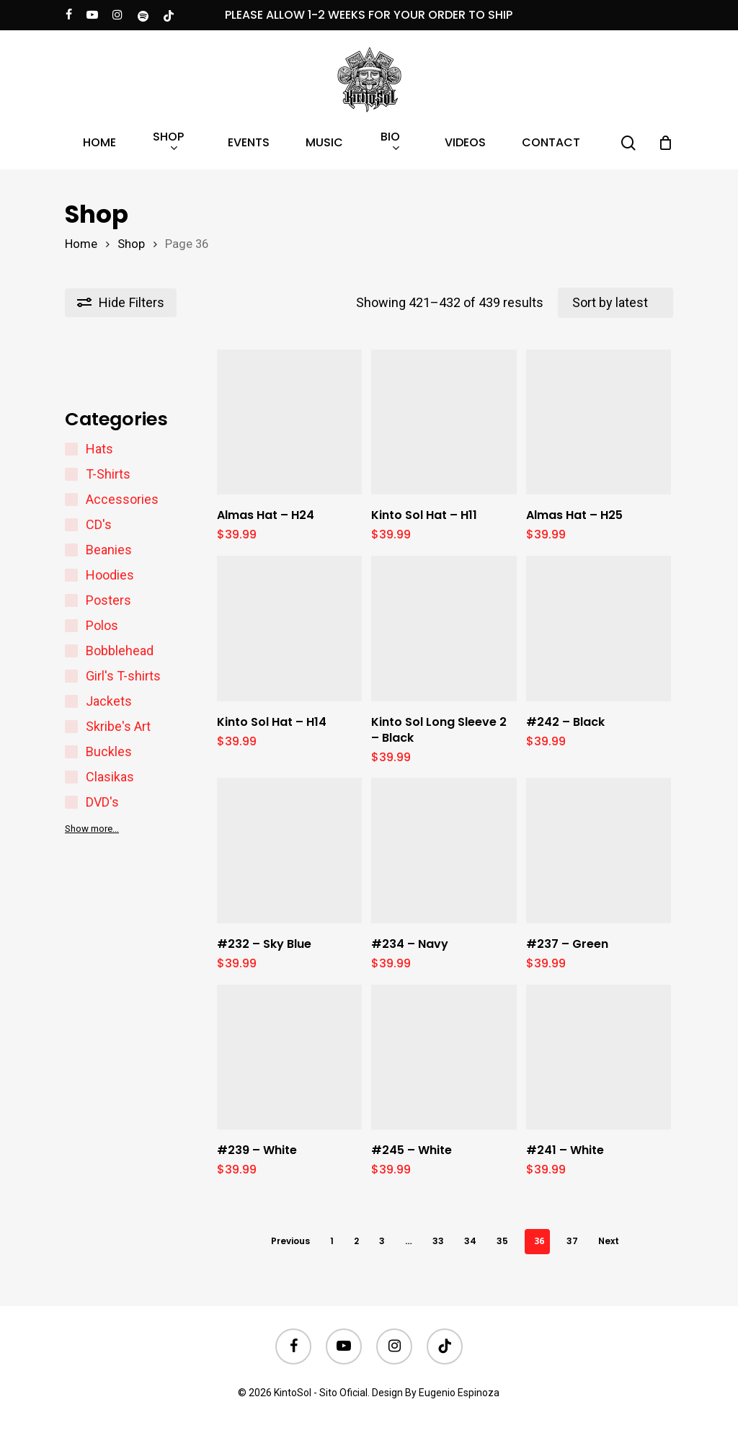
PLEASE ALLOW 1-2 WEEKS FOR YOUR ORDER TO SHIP (368, 14)
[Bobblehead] (71, 650)
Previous (290, 1241)
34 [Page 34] (470, 1241)
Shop (131, 244)
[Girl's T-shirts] (71, 676)
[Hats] (71, 449)
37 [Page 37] (572, 1241)
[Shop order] (615, 303)
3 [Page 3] (382, 1241)
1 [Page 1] (332, 1241)
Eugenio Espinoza (459, 1392)
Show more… (92, 828)
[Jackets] (71, 701)
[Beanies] (71, 549)
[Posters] (71, 600)
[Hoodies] (71, 575)
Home (81, 244)
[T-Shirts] (71, 474)
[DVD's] (71, 802)
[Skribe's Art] (71, 726)
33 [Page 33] (438, 1241)
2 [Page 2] (356, 1241)
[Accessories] (71, 499)
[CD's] (71, 524)
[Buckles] (71, 751)
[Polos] (71, 625)
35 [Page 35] (502, 1241)
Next (608, 1241)
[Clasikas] (71, 777)
